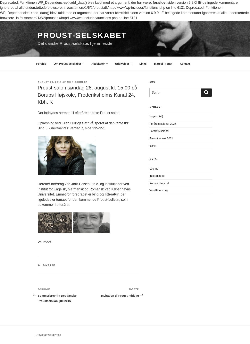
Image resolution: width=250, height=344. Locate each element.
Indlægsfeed (156, 175)
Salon (152, 145)
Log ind (153, 168)
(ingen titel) (156, 116)
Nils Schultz (77, 82)
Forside (41, 63)
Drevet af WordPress (48, 334)
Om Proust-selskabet (69, 63)
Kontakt (185, 63)
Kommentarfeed (159, 183)
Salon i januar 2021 (161, 138)
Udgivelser (124, 63)
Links (143, 63)
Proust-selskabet (82, 35)
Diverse (49, 265)
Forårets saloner (159, 131)
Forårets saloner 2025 (162, 123)
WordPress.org (158, 190)
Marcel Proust (163, 63)
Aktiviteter (99, 63)
